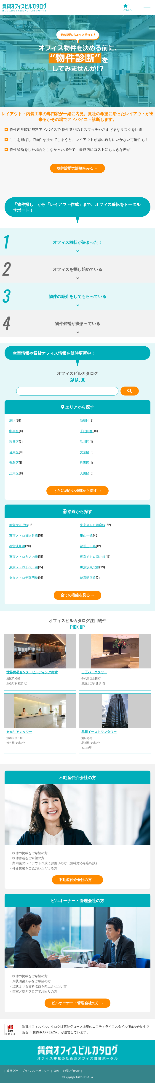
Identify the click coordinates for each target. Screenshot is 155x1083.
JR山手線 (86, 535)
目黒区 (84, 463)
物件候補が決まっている (77, 323)
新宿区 (84, 420)
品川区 (84, 441)
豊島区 (14, 463)
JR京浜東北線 (89, 567)
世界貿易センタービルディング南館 (32, 672)
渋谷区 (14, 441)
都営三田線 (88, 546)
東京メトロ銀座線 (92, 525)
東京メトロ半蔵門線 (23, 578)
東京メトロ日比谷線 (23, 535)
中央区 (14, 431)
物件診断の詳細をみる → (77, 168)
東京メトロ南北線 (92, 556)
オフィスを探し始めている (77, 269)
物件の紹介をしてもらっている (77, 296)
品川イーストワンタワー (99, 732)
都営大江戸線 (18, 525)
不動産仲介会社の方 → (77, 880)
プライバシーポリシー (35, 1070)
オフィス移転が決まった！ (77, 242)
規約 (56, 1070)
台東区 (14, 452)
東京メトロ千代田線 (23, 567)
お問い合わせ (71, 1070)
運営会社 (12, 1070)
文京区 (84, 452)
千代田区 (86, 431)
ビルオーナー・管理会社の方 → (77, 1003)
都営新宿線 (88, 578)
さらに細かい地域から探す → (77, 491)
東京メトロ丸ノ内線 (23, 556)
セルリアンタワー (19, 732)
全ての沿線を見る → (77, 595)
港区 (12, 420)
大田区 (84, 473)
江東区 (14, 473)
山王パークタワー (94, 672)
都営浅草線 (17, 546)
